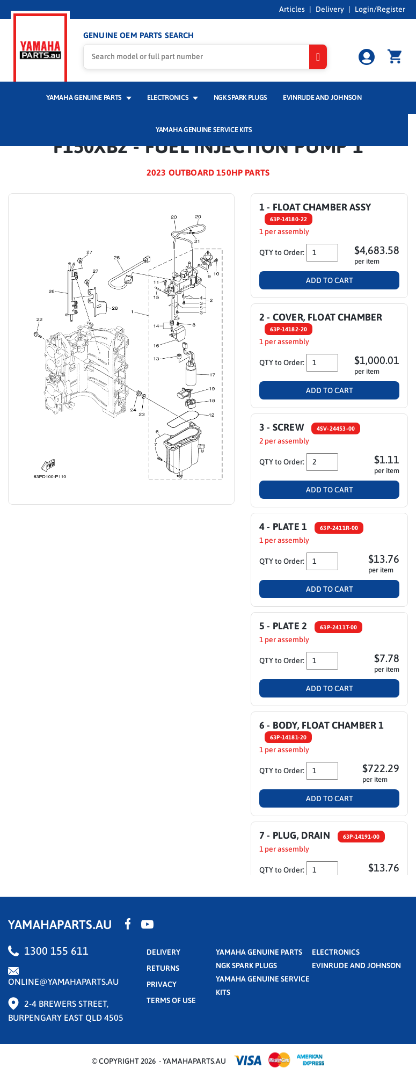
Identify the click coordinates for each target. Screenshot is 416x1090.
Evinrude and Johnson (322, 97)
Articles (292, 9)
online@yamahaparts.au (63, 981)
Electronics (172, 97)
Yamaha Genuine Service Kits (204, 130)
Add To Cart (329, 280)
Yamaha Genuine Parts (89, 97)
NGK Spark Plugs (240, 97)
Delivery (330, 9)
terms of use (171, 1000)
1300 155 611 (56, 950)
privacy (162, 984)
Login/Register (380, 9)
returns (163, 968)
